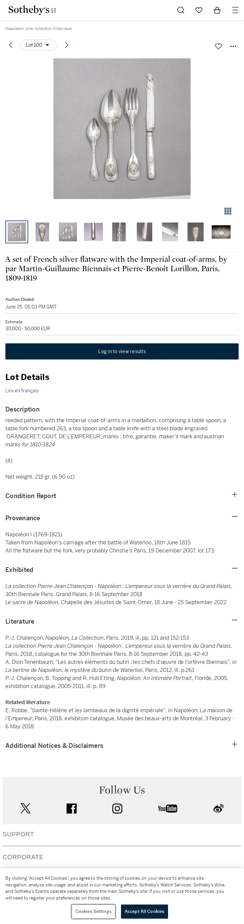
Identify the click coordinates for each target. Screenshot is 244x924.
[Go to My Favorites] (199, 10)
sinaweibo (218, 808)
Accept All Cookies (144, 911)
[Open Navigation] (235, 10)
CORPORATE (23, 857)
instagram (117, 809)
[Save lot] (218, 46)
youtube (167, 809)
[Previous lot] (10, 45)
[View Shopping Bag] (217, 10)
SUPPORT (18, 834)
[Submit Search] (180, 10)
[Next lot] (66, 45)
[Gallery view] (227, 211)
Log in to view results (122, 351)
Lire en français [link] (22, 391)
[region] (122, 896)
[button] (122, 129)
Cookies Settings (93, 911)
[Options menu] (38, 45)
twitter (26, 808)
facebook (72, 809)
